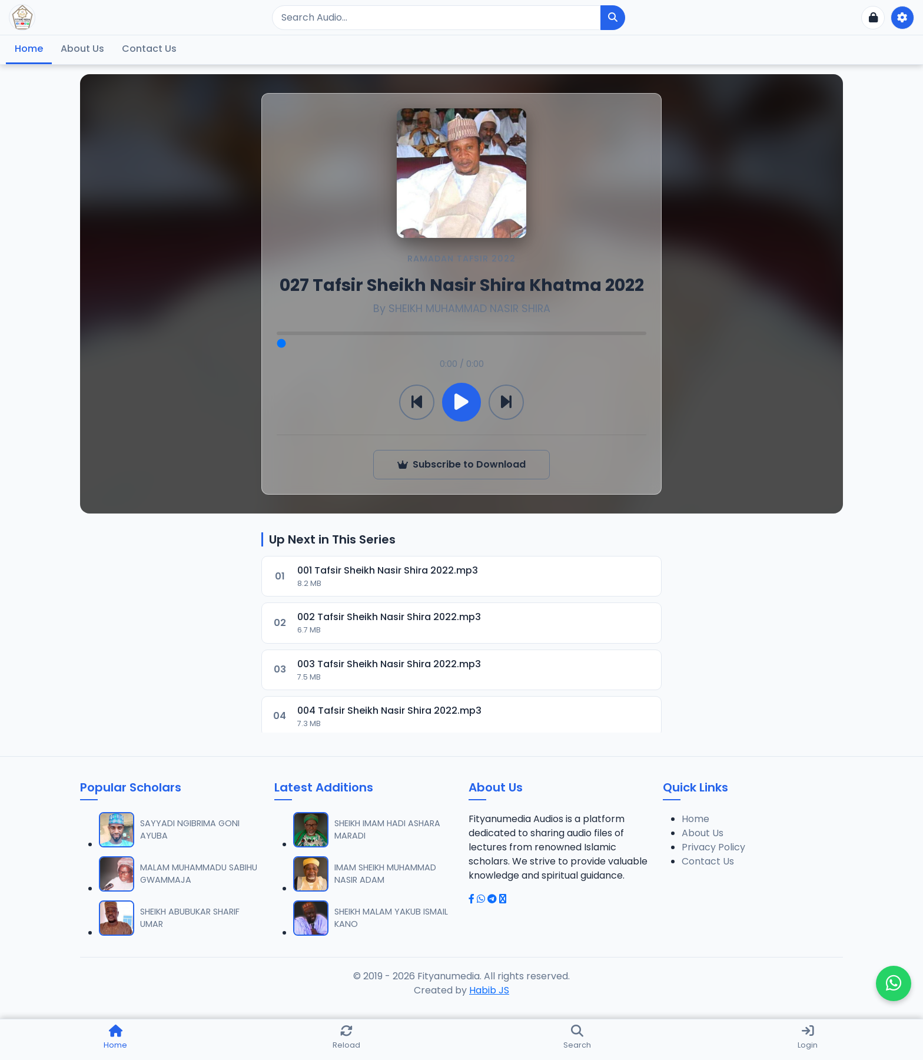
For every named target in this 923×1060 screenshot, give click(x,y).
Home (29, 48)
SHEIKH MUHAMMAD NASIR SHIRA (469, 309)
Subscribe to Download (461, 464)
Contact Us (149, 48)
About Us (82, 48)
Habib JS (489, 990)
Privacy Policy (713, 847)
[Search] (436, 17)
